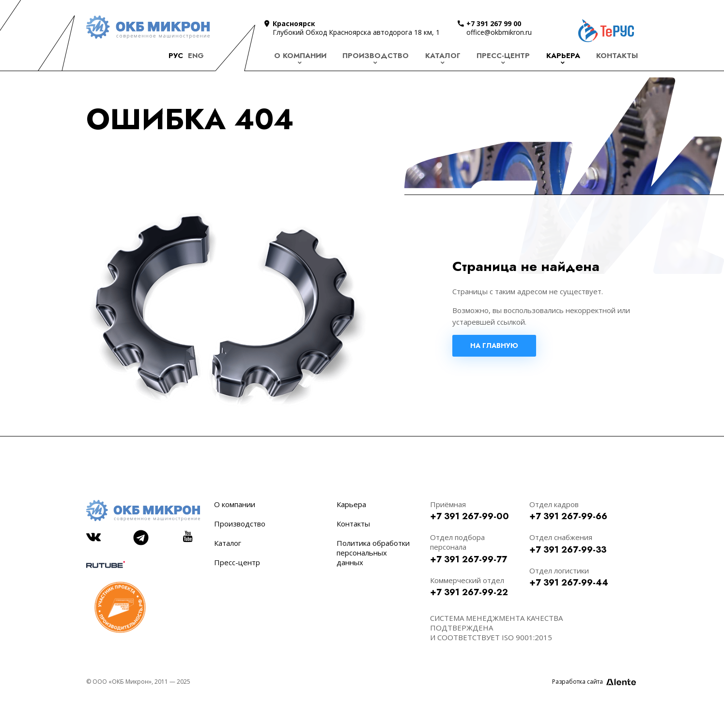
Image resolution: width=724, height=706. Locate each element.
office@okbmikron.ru (499, 32)
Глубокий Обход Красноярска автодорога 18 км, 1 (356, 32)
